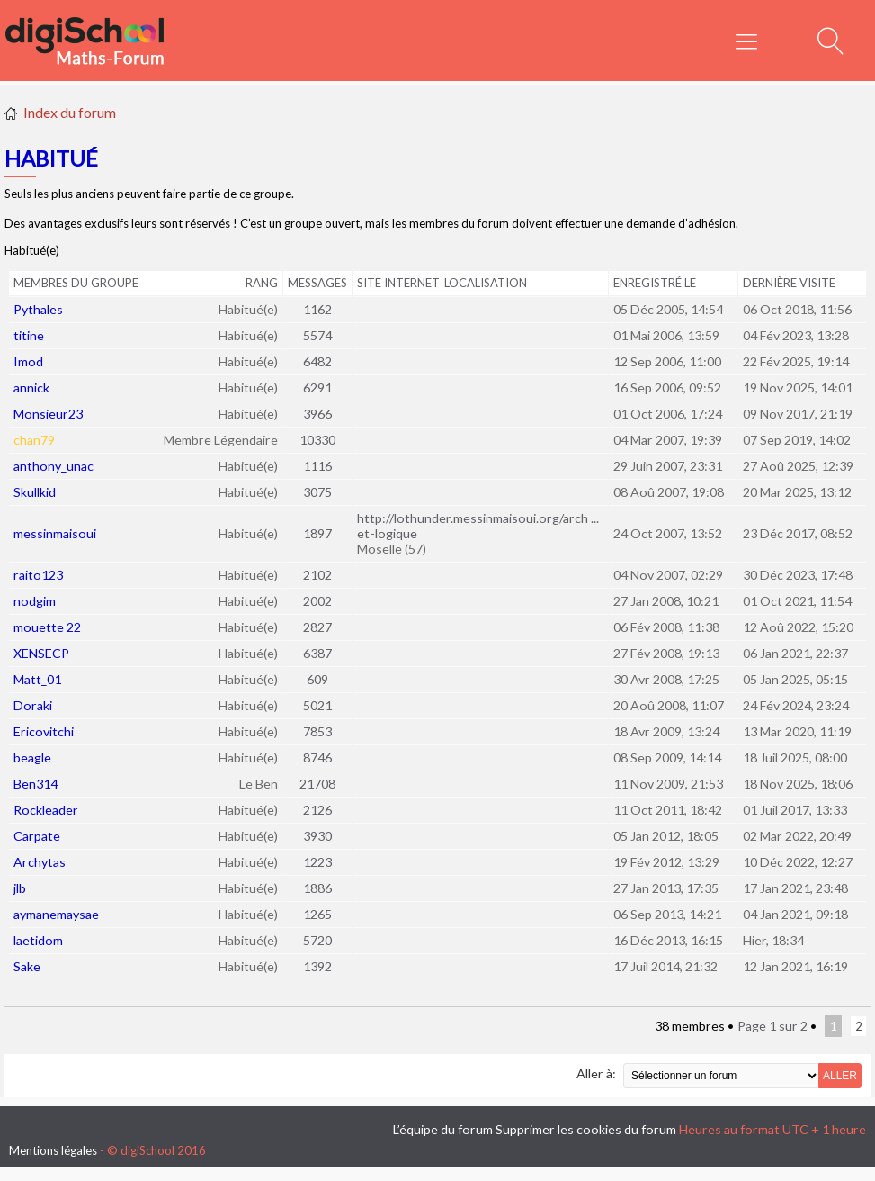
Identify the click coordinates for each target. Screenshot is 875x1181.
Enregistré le (654, 282)
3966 (317, 413)
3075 (317, 492)
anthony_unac (53, 465)
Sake (26, 966)
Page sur (772, 1025)
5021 (317, 705)
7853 (317, 731)
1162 (317, 309)
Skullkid (34, 492)
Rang (262, 282)
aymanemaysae (56, 914)
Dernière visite (789, 282)
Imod (28, 361)
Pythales (38, 309)
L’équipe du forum (443, 1129)
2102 (317, 574)
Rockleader (45, 809)
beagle (32, 757)
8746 (317, 757)
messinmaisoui (54, 533)
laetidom (38, 940)
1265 (317, 914)
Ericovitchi (43, 731)
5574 (317, 335)
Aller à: (596, 1073)
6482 (317, 361)
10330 (317, 439)
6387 (317, 653)
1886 (317, 888)
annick (31, 387)
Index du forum (69, 112)
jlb (19, 888)
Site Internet (398, 282)
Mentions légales (53, 1150)
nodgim (34, 601)
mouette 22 (47, 627)
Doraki (32, 705)
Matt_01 (37, 679)
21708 (317, 783)
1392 (317, 966)
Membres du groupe (75, 282)
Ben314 (35, 783)
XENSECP (41, 653)
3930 (317, 835)
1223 (317, 862)
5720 (317, 940)
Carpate (36, 835)
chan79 (34, 439)
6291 (317, 387)
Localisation (485, 282)
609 (317, 679)
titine (28, 335)
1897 (317, 533)
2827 (317, 627)
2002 (317, 601)
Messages (317, 282)
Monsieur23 (48, 413)
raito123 (38, 574)
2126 (317, 809)
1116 (317, 465)
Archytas (39, 862)
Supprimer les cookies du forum (586, 1129)
